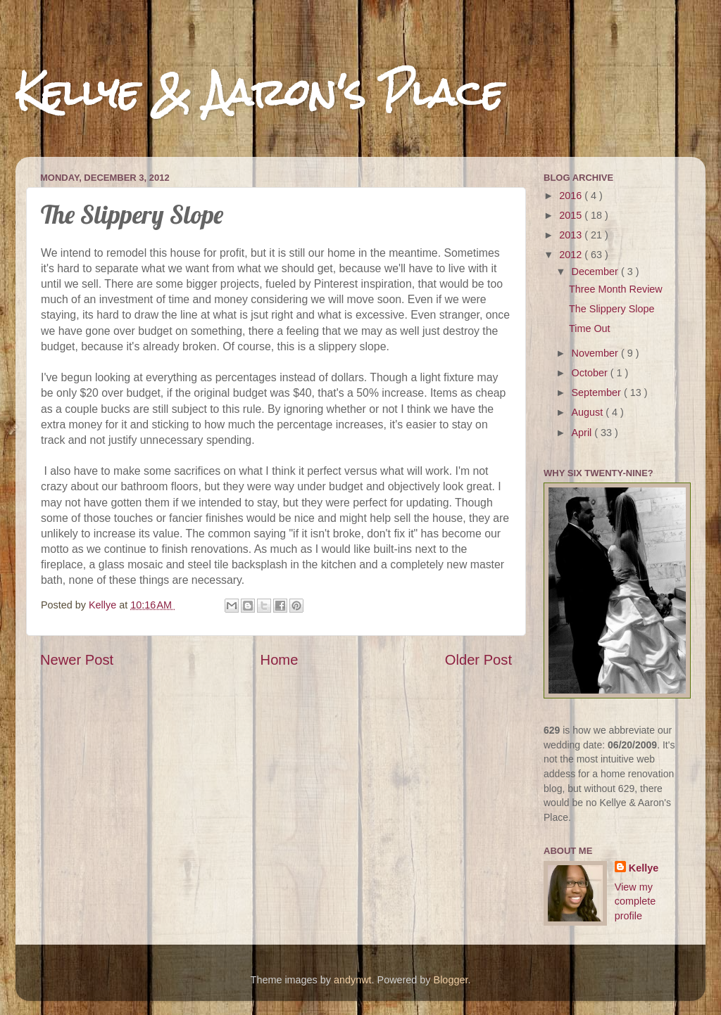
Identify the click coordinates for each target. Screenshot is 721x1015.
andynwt (353, 979)
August (589, 412)
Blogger (451, 979)
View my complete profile (635, 901)
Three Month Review (616, 289)
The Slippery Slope (612, 308)
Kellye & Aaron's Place (259, 92)
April (583, 432)
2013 (571, 235)
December (596, 271)
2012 (571, 254)
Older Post (478, 660)
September (598, 392)
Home (280, 660)
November (596, 353)
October (591, 372)
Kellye (643, 868)
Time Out (589, 328)
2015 (571, 215)
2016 (571, 195)
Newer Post (76, 660)
